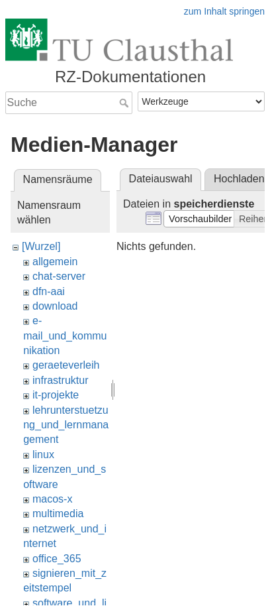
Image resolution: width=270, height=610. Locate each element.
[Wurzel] (41, 246)
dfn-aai (48, 291)
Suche (125, 102)
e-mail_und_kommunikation (65, 335)
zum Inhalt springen (224, 11)
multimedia (57, 513)
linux (43, 454)
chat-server (58, 276)
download (55, 306)
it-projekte (55, 394)
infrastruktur (60, 380)
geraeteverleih (65, 365)
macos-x (52, 499)
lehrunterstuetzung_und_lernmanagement (66, 425)
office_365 (56, 558)
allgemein (54, 261)
